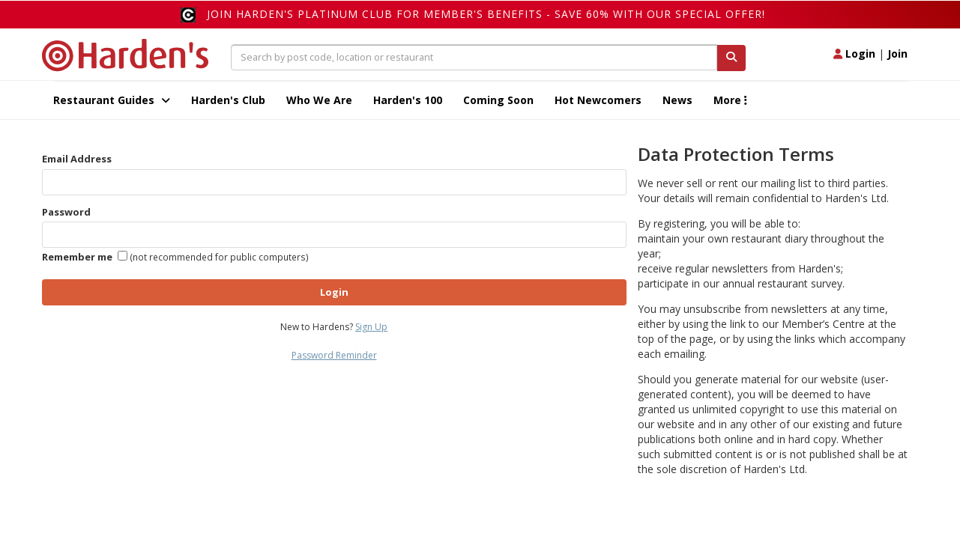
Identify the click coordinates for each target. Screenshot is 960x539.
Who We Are (319, 100)
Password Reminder (334, 355)
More (730, 100)
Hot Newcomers (598, 100)
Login (854, 53)
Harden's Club (228, 100)
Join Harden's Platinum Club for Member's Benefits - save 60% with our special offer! (486, 14)
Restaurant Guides (111, 100)
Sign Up (371, 326)
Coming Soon (498, 100)
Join (897, 53)
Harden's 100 (407, 100)
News (677, 100)
